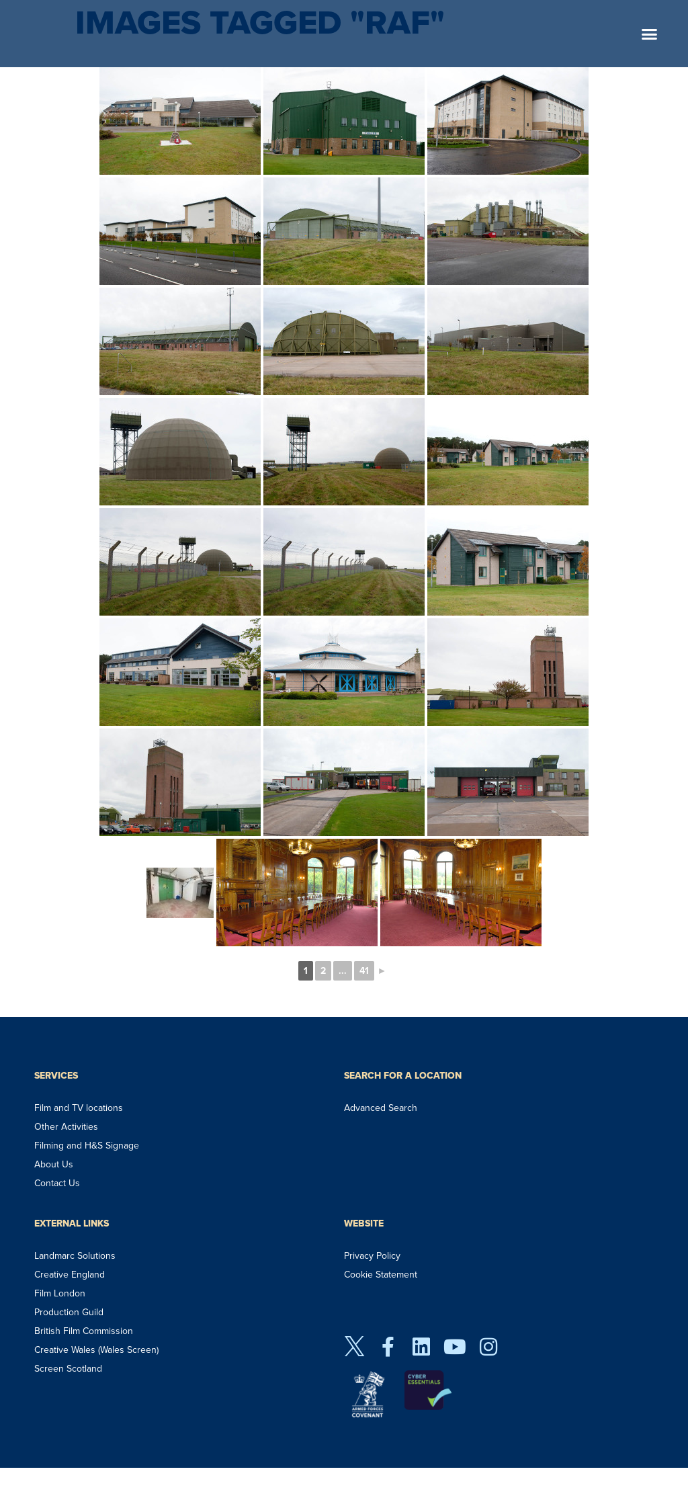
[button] (649, 33)
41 (364, 971)
